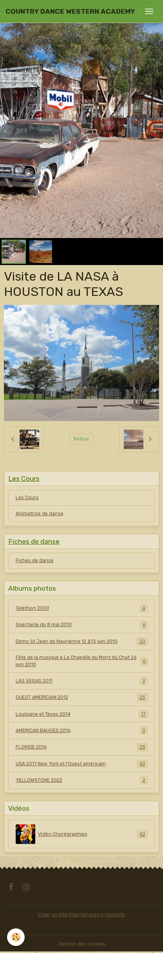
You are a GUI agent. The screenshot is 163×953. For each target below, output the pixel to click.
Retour (81, 439)
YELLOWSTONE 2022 (82, 780)
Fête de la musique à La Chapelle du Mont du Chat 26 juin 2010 (82, 661)
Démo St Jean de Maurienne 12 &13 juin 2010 (82, 641)
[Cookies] (16, 937)
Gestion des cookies (81, 944)
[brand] (70, 11)
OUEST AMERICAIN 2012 (82, 697)
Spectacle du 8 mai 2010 (82, 625)
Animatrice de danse (39, 513)
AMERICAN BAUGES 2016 (82, 730)
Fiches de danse (35, 560)
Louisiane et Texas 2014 (82, 714)
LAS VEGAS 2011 (82, 681)
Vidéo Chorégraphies (82, 834)
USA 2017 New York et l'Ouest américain (82, 764)
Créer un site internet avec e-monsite (81, 914)
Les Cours (27, 497)
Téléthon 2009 (82, 608)
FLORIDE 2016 (82, 747)
